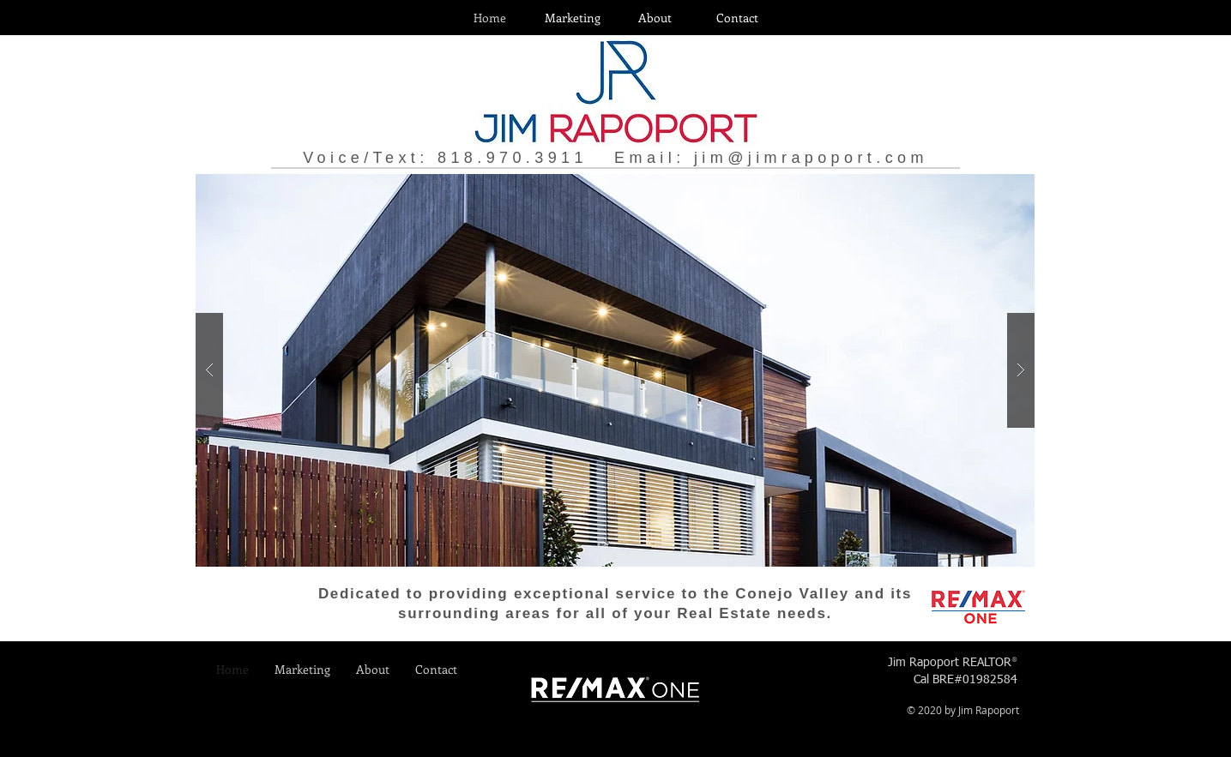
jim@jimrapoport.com (811, 157)
